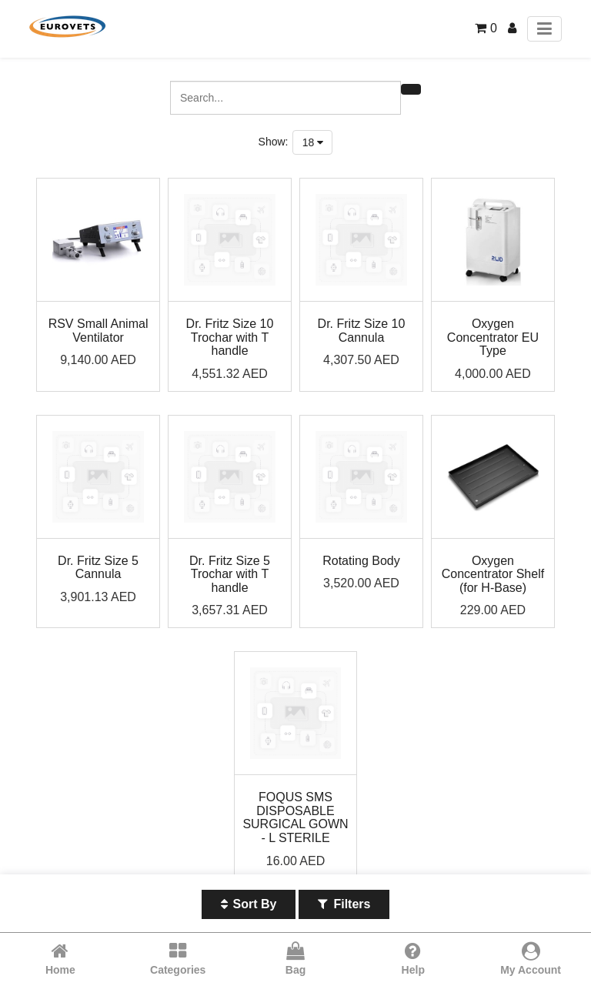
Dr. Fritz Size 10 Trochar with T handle (230, 337)
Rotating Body (361, 560)
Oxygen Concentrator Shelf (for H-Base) (493, 574)
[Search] (411, 89)
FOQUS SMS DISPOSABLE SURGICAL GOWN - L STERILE (295, 817)
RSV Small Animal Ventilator (98, 330)
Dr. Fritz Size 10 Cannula (362, 330)
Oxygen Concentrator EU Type (493, 337)
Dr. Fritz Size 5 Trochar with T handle (229, 574)
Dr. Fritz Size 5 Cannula (98, 567)
